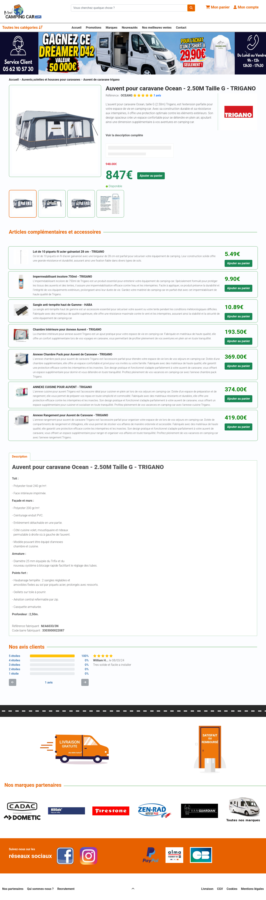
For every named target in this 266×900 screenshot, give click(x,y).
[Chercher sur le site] (129, 7)
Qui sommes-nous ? (40, 889)
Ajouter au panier (151, 175)
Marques (111, 27)
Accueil (76, 27)
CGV (220, 889)
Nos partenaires (12, 889)
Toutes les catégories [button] (22, 27)
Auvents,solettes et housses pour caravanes (51, 79)
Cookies (232, 889)
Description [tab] (19, 456)
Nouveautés (130, 27)
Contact (181, 27)
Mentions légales (252, 889)
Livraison (207, 889)
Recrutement (65, 889)
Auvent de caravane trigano (101, 79)
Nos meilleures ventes (157, 27)
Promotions (93, 27)
